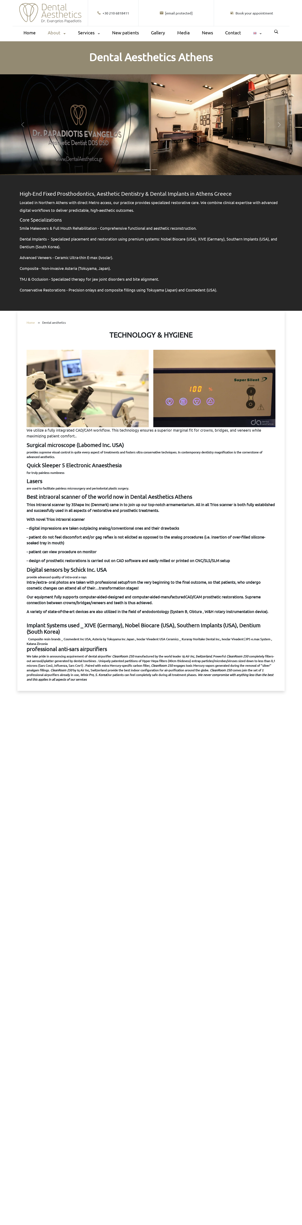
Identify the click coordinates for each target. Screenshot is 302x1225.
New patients (125, 32)
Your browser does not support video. (151, 955)
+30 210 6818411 (113, 13)
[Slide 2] (154, 170)
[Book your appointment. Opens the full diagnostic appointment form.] (151, 956)
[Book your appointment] (251, 13)
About (54, 32)
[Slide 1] (147, 170)
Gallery (158, 32)
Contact (233, 32)
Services (86, 32)
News (207, 32)
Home (29, 32)
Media (183, 32)
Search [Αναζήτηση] (276, 32)
